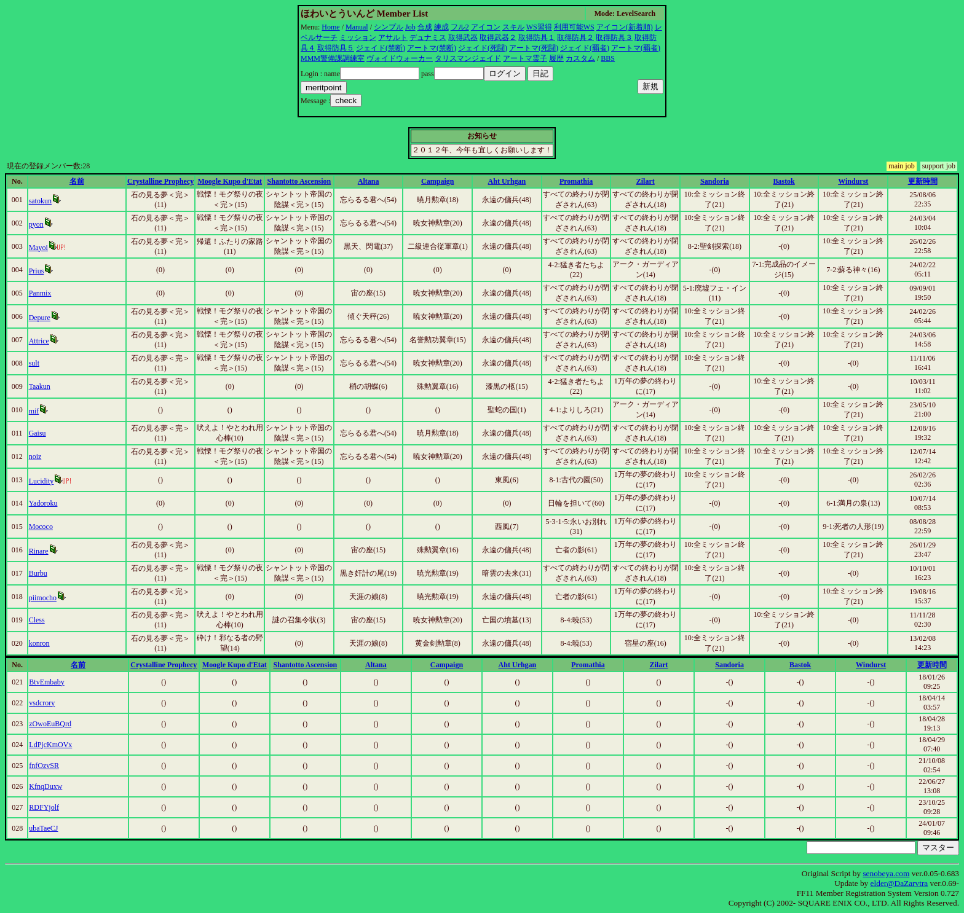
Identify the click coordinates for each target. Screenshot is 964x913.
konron (39, 643)
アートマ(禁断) (431, 48)
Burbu (38, 573)
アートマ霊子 (525, 58)
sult (34, 363)
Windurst (853, 181)
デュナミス (427, 37)
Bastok (783, 181)
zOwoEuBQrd (50, 723)
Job (410, 27)
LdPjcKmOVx (50, 744)
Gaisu (37, 433)
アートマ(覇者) (635, 48)
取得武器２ (498, 37)
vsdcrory (42, 703)
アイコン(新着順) (624, 27)
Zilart (645, 181)
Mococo (41, 526)
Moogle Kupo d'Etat (229, 181)
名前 (76, 181)
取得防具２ (575, 37)
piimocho (43, 598)
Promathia (576, 181)
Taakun (39, 386)
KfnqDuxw (45, 786)
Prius (36, 271)
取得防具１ (536, 37)
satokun (40, 201)
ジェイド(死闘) (482, 48)
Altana (368, 181)
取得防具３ (614, 37)
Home (330, 27)
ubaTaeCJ (43, 828)
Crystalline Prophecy (160, 181)
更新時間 (923, 181)
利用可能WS (574, 27)
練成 (441, 27)
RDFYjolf (44, 807)
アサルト (393, 37)
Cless (37, 620)
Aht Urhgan (507, 181)
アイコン (485, 27)
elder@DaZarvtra (899, 883)
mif (34, 411)
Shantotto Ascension (299, 181)
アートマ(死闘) (533, 48)
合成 (424, 27)
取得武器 (463, 37)
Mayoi (38, 247)
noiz (35, 456)
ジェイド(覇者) (584, 48)
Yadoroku (43, 503)
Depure (39, 317)
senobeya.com (886, 873)
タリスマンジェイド (468, 58)
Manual (357, 27)
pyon (36, 224)
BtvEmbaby (46, 682)
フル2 (460, 27)
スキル (513, 27)
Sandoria (714, 181)
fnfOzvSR (44, 765)
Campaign (437, 181)
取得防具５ (335, 48)
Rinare (39, 551)
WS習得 (539, 27)
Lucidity (41, 481)
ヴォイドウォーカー (399, 58)
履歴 (556, 58)
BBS (608, 58)
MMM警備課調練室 (333, 58)
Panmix (40, 293)
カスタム (580, 58)
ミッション (357, 37)
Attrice (39, 341)
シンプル (388, 27)
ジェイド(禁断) (380, 48)
